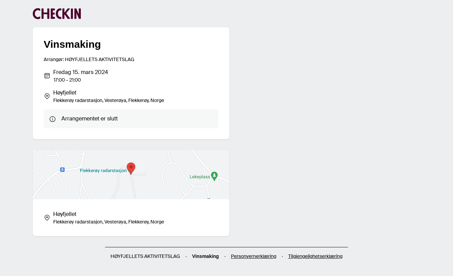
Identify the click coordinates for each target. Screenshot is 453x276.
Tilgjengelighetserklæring (315, 256)
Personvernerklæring (253, 256)
